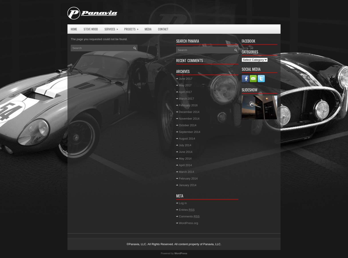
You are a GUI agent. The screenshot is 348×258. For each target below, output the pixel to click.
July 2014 (185, 145)
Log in (183, 203)
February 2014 (188, 178)
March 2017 (186, 98)
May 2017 (185, 85)
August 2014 (187, 138)
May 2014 (185, 158)
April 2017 (185, 92)
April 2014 (185, 165)
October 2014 (187, 125)
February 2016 (188, 105)
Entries (187, 209)
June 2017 (185, 78)
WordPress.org (188, 223)
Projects (132, 27)
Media (148, 29)
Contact (163, 29)
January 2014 (187, 185)
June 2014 (185, 152)
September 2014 (189, 132)
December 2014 (189, 112)
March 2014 (186, 171)
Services (113, 27)
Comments (189, 216)
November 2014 (189, 118)
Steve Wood (91, 29)
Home (74, 29)
